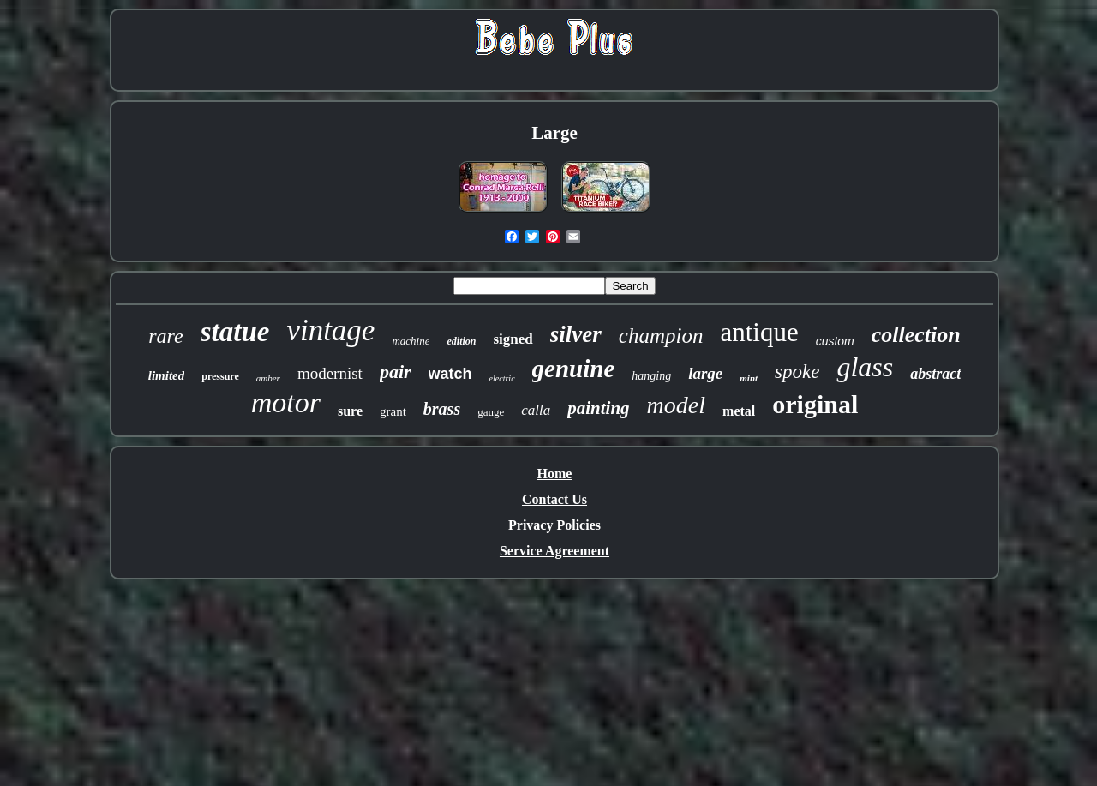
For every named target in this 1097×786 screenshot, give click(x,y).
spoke (797, 371)
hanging (651, 375)
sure (350, 411)
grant (393, 411)
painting (598, 408)
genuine (573, 368)
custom (835, 341)
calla (535, 410)
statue (235, 331)
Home (554, 473)
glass (864, 366)
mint (749, 378)
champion (661, 335)
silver (576, 334)
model (676, 405)
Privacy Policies (554, 525)
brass (441, 408)
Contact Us (554, 499)
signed (512, 339)
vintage (330, 330)
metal (738, 411)
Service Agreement (554, 550)
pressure (220, 376)
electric (502, 378)
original (815, 404)
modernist (330, 373)
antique (759, 332)
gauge (490, 411)
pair (395, 371)
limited (166, 375)
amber (268, 378)
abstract (935, 373)
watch (450, 373)
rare (165, 336)
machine (410, 340)
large (705, 373)
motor (286, 402)
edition (461, 341)
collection (916, 334)
